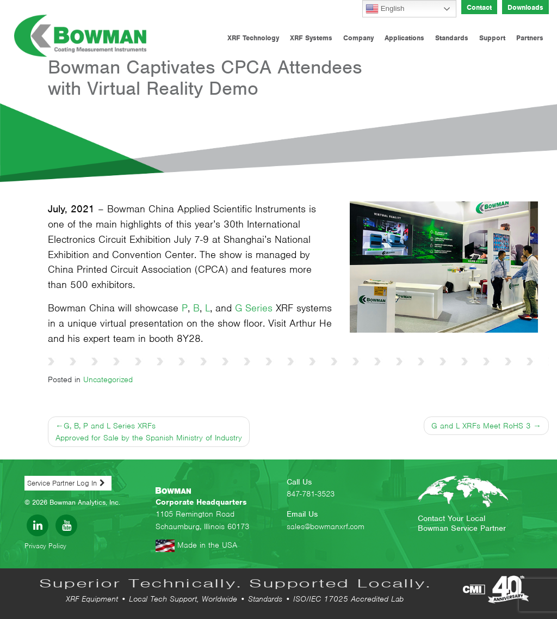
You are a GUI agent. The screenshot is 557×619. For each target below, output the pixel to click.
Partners (529, 37)
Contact (479, 7)
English (385, 8)
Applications (404, 37)
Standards (451, 37)
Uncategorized (108, 379)
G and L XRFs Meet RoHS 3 (480, 426)
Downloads (525, 7)
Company (358, 37)
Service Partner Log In (62, 483)
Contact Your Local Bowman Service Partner (462, 523)
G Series (254, 308)
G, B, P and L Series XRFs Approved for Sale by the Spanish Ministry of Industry (148, 432)
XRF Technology (253, 37)
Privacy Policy (45, 545)
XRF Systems (311, 37)
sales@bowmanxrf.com (325, 526)
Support (492, 37)
